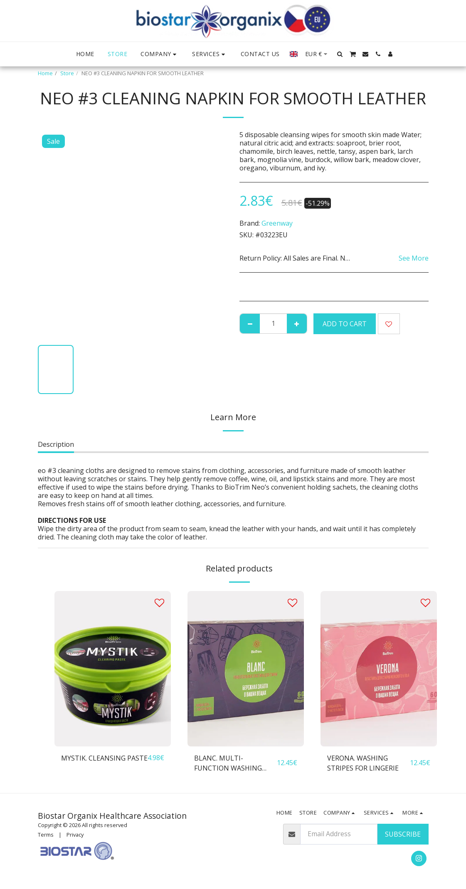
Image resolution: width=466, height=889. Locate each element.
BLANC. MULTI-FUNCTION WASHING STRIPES (228, 763)
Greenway (277, 223)
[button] (159, 54)
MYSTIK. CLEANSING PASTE (104, 758)
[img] (112, 668)
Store (67, 73)
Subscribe (403, 834)
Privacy (75, 834)
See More (414, 258)
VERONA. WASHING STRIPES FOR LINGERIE (363, 763)
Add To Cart (345, 323)
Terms (46, 834)
